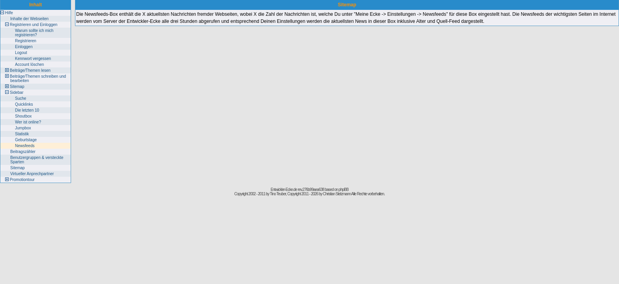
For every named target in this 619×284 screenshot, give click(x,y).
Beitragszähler (23, 151)
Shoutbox (23, 116)
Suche (20, 98)
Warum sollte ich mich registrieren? (34, 32)
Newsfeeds (24, 146)
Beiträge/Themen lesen (30, 70)
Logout (21, 52)
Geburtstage (26, 140)
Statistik (22, 134)
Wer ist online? (28, 122)
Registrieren (25, 41)
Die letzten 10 (27, 110)
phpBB (344, 189)
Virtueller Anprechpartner (32, 174)
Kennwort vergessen (33, 58)
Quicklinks (24, 104)
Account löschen (29, 64)
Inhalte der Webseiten (29, 19)
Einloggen (23, 47)
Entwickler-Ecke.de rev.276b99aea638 (297, 189)
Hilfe (9, 13)
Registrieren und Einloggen (34, 24)
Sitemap (17, 86)
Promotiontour (22, 180)
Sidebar (16, 92)
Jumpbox (23, 128)
